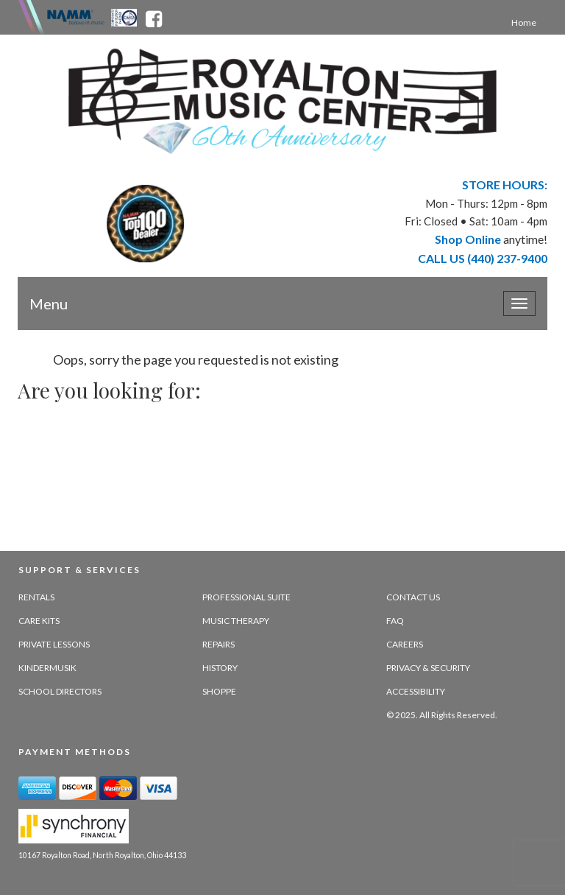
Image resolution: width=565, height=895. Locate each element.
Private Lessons (54, 644)
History (220, 667)
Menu (48, 303)
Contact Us (413, 597)
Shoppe (219, 691)
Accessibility (415, 691)
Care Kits (39, 620)
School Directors (60, 691)
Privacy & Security (428, 667)
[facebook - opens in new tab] (154, 16)
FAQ (395, 620)
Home (523, 22)
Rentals (36, 597)
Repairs (218, 644)
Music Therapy (235, 620)
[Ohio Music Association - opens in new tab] (125, 16)
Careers (404, 644)
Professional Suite (246, 597)
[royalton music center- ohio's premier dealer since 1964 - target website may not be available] (282, 101)
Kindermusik (47, 667)
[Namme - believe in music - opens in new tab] (76, 16)
